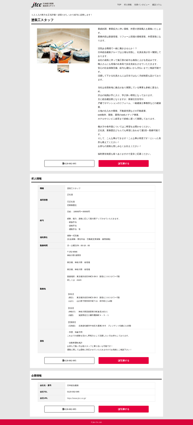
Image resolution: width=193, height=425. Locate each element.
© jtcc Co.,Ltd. (96, 422)
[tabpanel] (63, 45)
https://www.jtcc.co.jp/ (76, 398)
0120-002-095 (70, 163)
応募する (125, 163)
